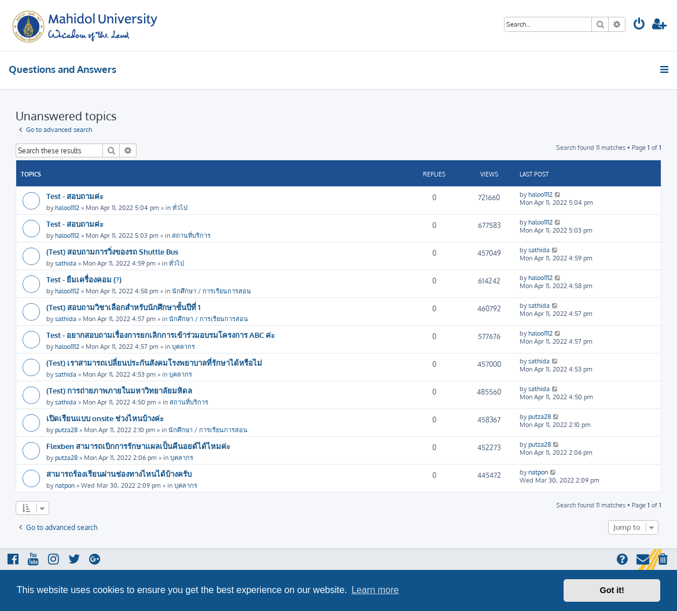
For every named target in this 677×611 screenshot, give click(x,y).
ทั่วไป (179, 208)
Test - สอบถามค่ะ (75, 196)
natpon (65, 485)
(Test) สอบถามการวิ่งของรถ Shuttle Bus (112, 251)
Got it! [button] (612, 590)
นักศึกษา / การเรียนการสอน (211, 291)
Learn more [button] (375, 590)
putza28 (66, 430)
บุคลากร (183, 347)
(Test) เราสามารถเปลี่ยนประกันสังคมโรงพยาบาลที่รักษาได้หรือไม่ (154, 362)
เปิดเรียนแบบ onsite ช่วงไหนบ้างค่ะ (105, 418)
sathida (65, 263)
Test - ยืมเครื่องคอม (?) (84, 279)
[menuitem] (639, 25)
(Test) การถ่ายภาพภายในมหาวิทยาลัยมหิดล (119, 390)
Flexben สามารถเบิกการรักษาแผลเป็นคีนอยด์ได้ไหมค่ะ (138, 446)
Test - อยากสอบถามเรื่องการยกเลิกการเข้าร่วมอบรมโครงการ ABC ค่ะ (160, 335)
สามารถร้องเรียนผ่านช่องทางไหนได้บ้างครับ (119, 474)
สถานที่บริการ (191, 235)
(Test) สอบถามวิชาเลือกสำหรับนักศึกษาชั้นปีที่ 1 (123, 307)
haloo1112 (67, 208)
